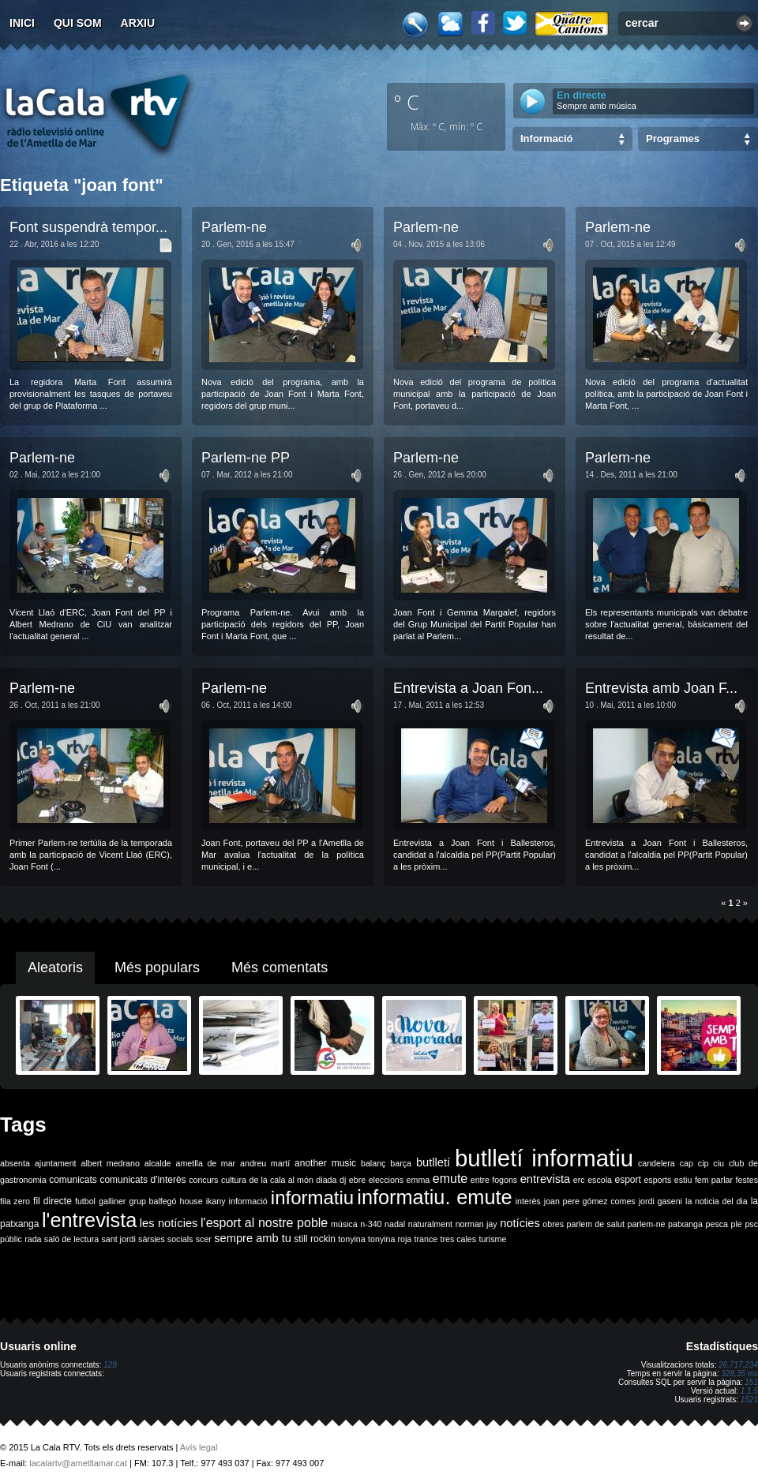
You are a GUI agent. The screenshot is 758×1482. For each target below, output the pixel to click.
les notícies (169, 1223)
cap (686, 1163)
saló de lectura (71, 1239)
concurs (203, 1179)
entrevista (545, 1179)
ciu (718, 1163)
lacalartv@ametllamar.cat (78, 1463)
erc (579, 1179)
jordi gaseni (660, 1201)
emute (450, 1178)
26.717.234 (738, 1364)
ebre (357, 1179)
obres (553, 1224)
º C (406, 101)
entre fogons (494, 1179)
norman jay (476, 1224)
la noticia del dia (716, 1201)
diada (326, 1179)
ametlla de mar (205, 1163)
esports (657, 1179)
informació (248, 1201)
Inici (22, 23)
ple (736, 1224)
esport (627, 1179)
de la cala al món (281, 1179)
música (344, 1224)
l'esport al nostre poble (264, 1222)
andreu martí (265, 1163)
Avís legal (199, 1447)
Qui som (78, 23)
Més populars (157, 967)
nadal (395, 1224)
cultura (233, 1179)
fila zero (15, 1201)
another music (325, 1163)
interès (528, 1201)
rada (32, 1239)
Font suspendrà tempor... (88, 227)
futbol (85, 1201)
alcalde (157, 1163)
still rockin (315, 1238)
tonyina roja (389, 1239)
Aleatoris (55, 967)
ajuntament (56, 1163)
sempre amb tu (252, 1238)
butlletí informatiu (544, 1158)
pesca (717, 1224)
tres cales (458, 1239)
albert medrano (110, 1163)
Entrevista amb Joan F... (661, 688)
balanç (373, 1163)
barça (400, 1163)
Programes (673, 138)
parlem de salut (596, 1224)
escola (599, 1179)
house (191, 1201)
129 (110, 1364)
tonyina (351, 1239)
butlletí (433, 1162)
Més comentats (279, 967)
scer (204, 1239)
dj (343, 1179)
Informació (546, 138)
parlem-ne (647, 1224)
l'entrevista (89, 1220)
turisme (492, 1239)
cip (703, 1163)
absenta (15, 1163)
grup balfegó (152, 1201)
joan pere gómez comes (590, 1201)
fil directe (52, 1201)
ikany (216, 1201)
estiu (683, 1179)
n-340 (370, 1224)
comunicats (73, 1179)
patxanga (685, 1224)
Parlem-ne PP (245, 458)
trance (426, 1239)
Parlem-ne (234, 227)
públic (11, 1239)
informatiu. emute (434, 1197)
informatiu (312, 1197)
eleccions (386, 1179)
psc (751, 1224)
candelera (656, 1163)
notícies (520, 1223)
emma (418, 1179)
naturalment (430, 1224)
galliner (112, 1201)
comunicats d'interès (142, 1179)
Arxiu (138, 23)
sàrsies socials (165, 1239)
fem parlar (714, 1179)
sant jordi (119, 1239)
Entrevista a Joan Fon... (468, 688)
